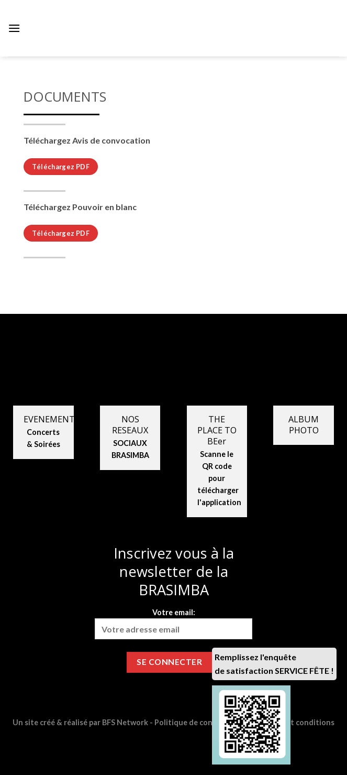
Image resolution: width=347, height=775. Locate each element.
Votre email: (174, 623)
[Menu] (14, 28)
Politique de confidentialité (203, 722)
